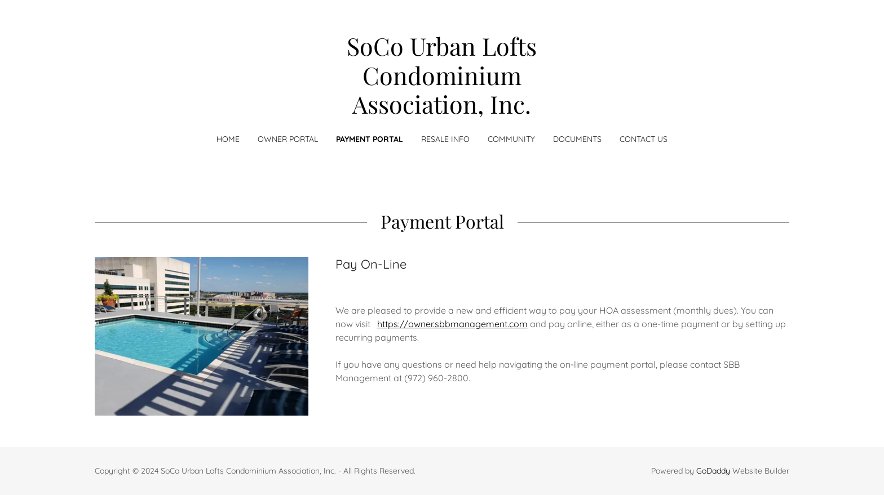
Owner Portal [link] (288, 139)
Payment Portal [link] (369, 139)
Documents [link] (577, 139)
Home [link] (228, 139)
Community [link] (511, 139)
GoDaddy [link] (713, 471)
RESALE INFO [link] (445, 139)
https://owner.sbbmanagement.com (452, 323)
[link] (442, 110)
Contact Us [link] (644, 139)
